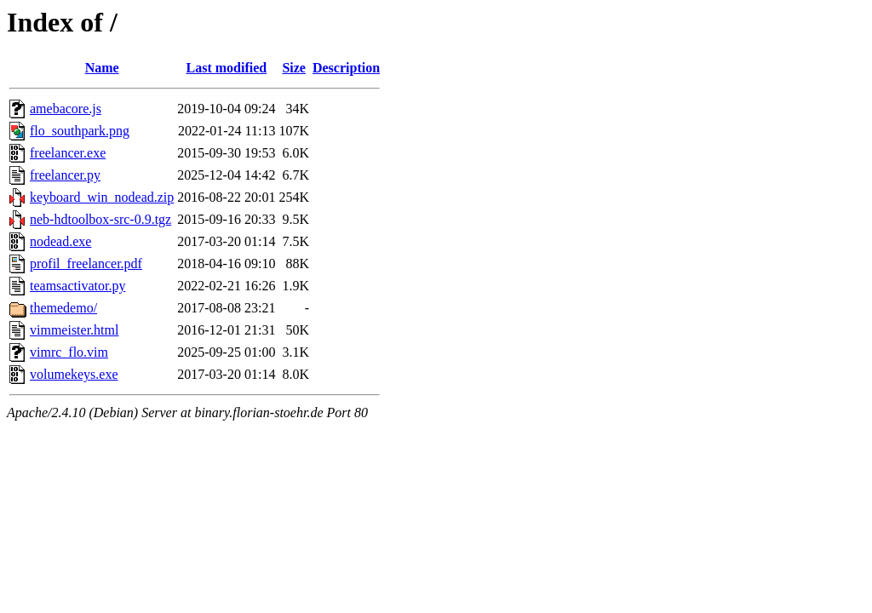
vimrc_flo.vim (69, 352)
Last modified (226, 67)
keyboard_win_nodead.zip (102, 197)
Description (346, 67)
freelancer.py (65, 175)
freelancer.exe (68, 153)
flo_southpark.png (79, 130)
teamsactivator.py (77, 285)
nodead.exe (60, 241)
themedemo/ (63, 308)
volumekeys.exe (74, 374)
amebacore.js (65, 108)
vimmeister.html (74, 330)
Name (102, 67)
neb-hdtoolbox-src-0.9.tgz (100, 219)
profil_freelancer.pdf (86, 263)
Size (294, 67)
